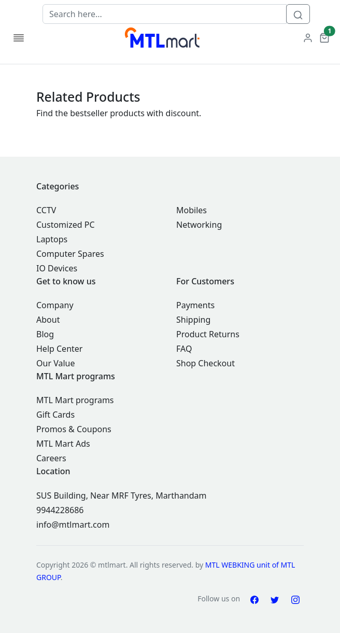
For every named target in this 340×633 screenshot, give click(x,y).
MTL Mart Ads (63, 443)
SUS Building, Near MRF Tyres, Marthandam (121, 495)
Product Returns (207, 334)
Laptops (51, 239)
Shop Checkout (205, 363)
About (48, 319)
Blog (45, 334)
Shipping (193, 319)
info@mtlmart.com (72, 524)
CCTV (46, 210)
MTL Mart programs (75, 400)
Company (55, 305)
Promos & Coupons (73, 429)
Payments (195, 305)
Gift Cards (55, 414)
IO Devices (56, 268)
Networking (199, 224)
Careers (51, 458)
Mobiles (191, 210)
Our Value (55, 363)
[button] (324, 37)
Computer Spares (70, 253)
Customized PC (65, 224)
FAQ (184, 348)
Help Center (59, 348)
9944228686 (60, 510)
